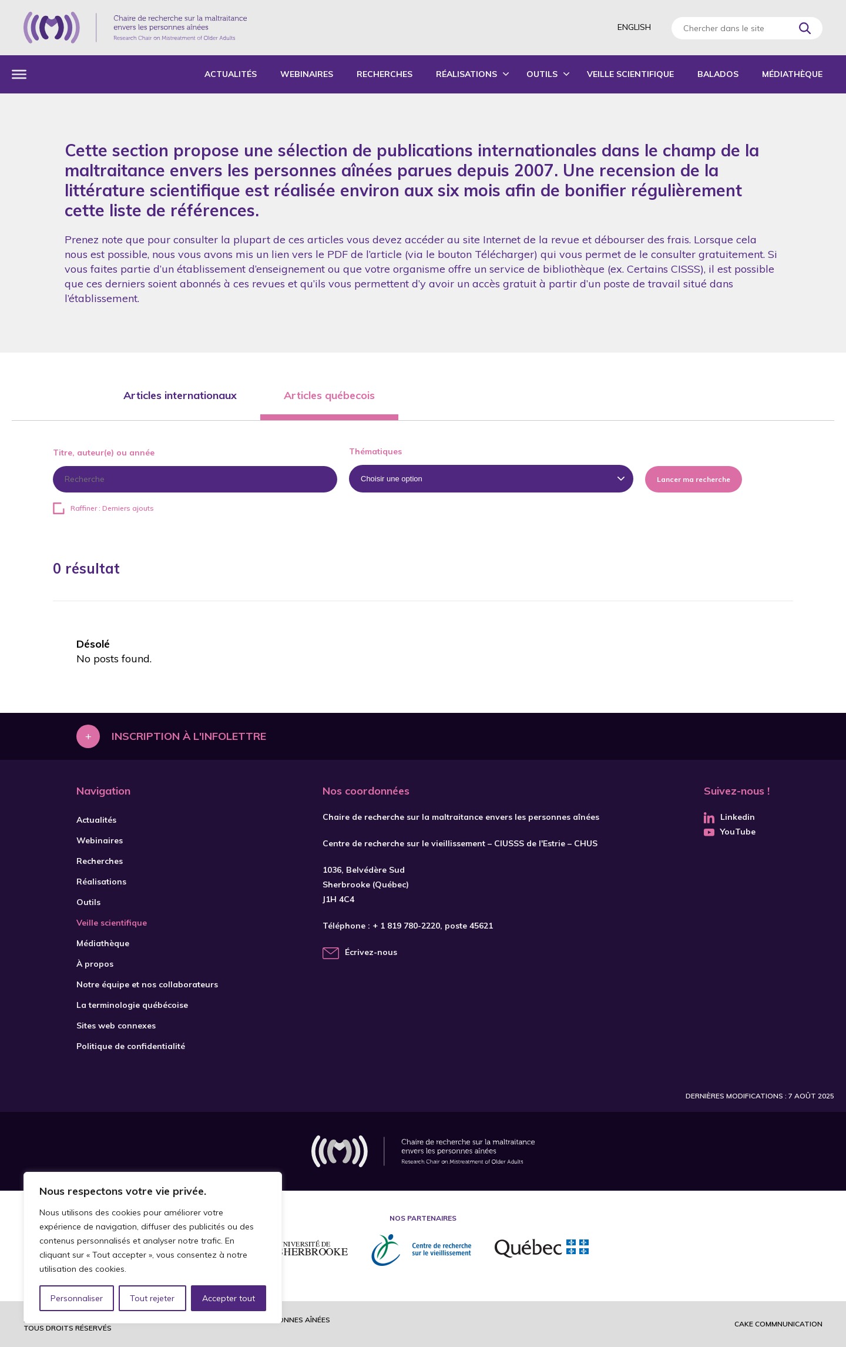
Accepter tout (228, 1298)
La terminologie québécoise (132, 1005)
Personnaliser (77, 1298)
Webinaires (306, 74)
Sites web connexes (116, 1025)
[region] (153, 1247)
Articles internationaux (180, 395)
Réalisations (466, 74)
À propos (94, 964)
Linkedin (729, 817)
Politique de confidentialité (130, 1046)
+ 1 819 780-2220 (406, 925)
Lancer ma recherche (693, 479)
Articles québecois (329, 395)
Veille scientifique (630, 74)
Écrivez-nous (371, 952)
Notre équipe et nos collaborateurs (147, 984)
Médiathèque (792, 74)
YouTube (730, 831)
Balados (717, 74)
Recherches (384, 74)
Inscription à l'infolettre (189, 736)
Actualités (230, 74)
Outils (542, 74)
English (634, 27)
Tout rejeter (152, 1298)
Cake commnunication (778, 1323)
